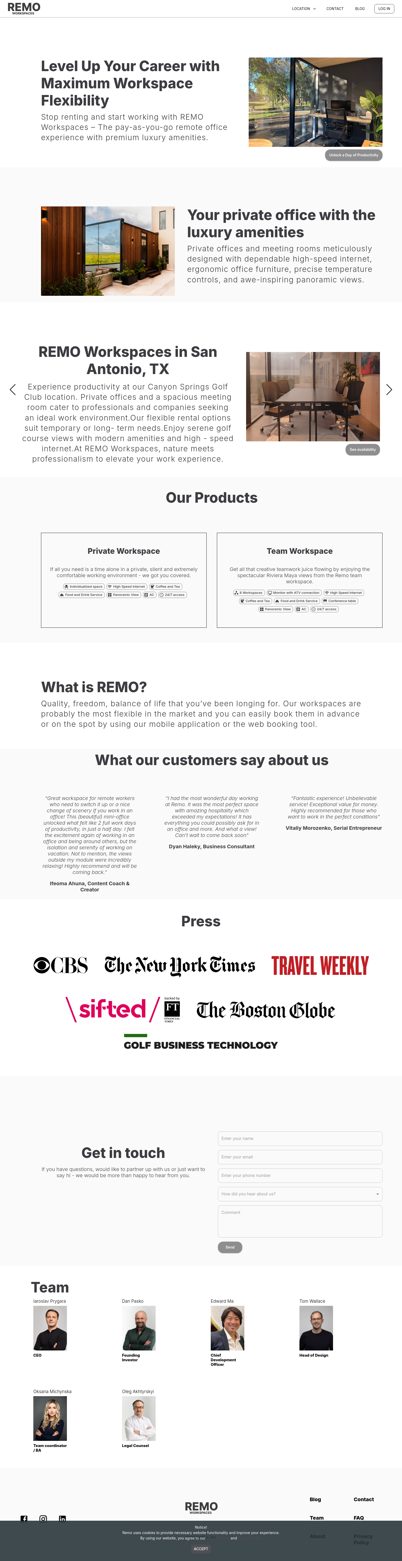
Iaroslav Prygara (49, 1301)
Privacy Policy (250, 1538)
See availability (363, 449)
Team (317, 1518)
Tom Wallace (312, 1301)
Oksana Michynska (52, 1391)
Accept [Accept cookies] (201, 1549)
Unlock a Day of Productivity (353, 155)
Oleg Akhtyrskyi (138, 1391)
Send (230, 1247)
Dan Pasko (133, 1301)
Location (304, 8)
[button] (300, 1194)
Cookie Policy (218, 1538)
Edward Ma (222, 1301)
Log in (384, 8)
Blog (360, 8)
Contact (335, 8)
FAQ (359, 1518)
